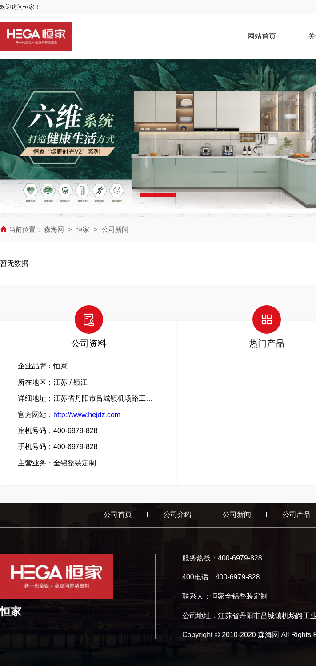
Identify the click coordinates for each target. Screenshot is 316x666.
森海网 (55, 229)
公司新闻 (115, 229)
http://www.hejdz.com (86, 414)
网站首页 (262, 36)
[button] (158, 195)
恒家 (82, 229)
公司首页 (118, 514)
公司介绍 (177, 514)
